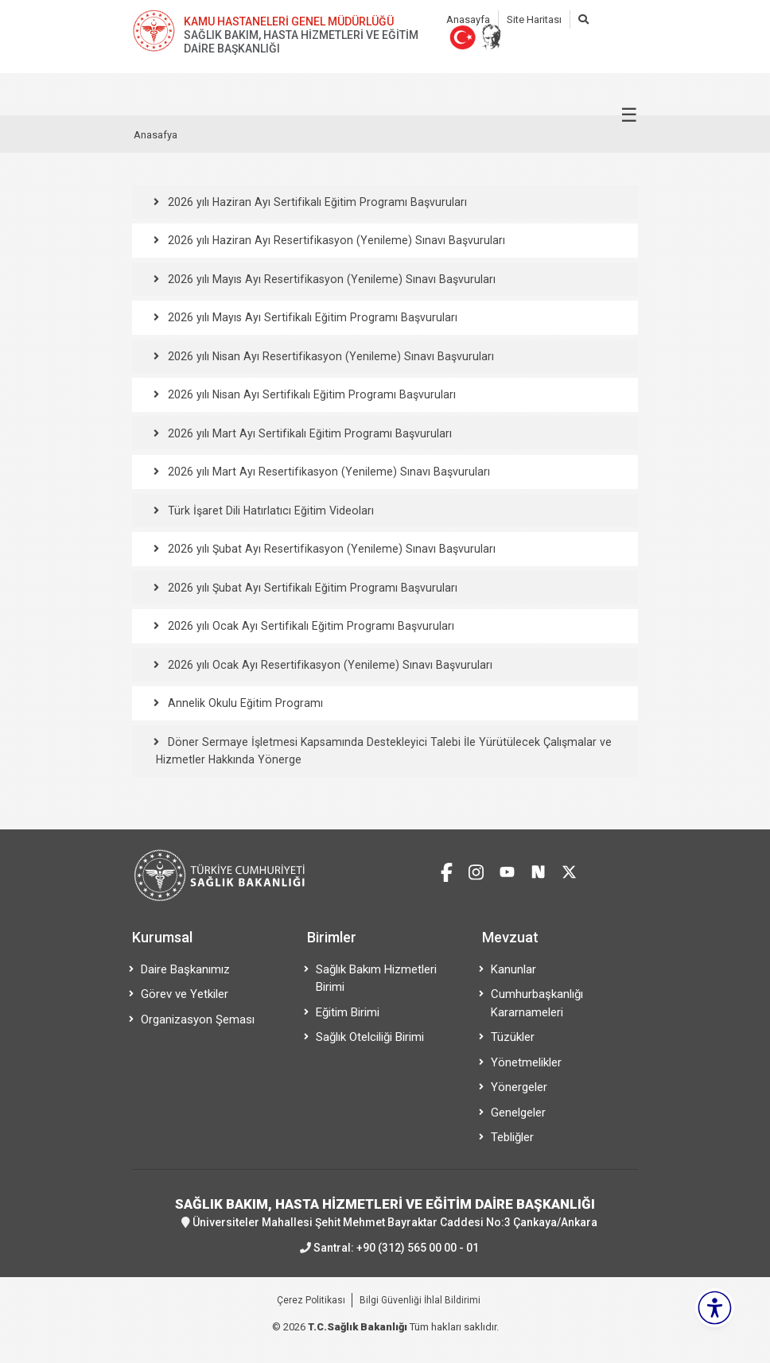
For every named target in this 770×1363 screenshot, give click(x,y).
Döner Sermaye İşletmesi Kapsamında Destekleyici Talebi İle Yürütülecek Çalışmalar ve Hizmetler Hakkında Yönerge (379, 751)
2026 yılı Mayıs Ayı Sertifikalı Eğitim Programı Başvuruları (309, 317)
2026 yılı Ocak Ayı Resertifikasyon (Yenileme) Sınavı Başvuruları (326, 664)
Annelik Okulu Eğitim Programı (244, 703)
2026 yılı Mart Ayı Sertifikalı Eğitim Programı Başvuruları (306, 433)
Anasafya (155, 135)
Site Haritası (534, 19)
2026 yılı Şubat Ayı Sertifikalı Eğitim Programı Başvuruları (309, 587)
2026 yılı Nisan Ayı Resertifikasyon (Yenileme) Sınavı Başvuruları (328, 356)
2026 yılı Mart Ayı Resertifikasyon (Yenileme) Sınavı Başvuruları (326, 471)
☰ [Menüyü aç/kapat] (629, 115)
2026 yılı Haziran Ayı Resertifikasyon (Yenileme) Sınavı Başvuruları (333, 240)
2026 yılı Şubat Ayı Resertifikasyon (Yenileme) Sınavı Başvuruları (328, 548)
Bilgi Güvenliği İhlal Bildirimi (420, 1300)
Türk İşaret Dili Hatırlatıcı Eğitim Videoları (268, 510)
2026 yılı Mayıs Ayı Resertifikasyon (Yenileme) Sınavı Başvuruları (328, 279)
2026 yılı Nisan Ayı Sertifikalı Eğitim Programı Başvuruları (308, 394)
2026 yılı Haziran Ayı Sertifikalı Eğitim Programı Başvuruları (314, 202)
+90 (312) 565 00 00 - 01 (417, 1247)
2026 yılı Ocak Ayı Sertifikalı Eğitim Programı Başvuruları (307, 625)
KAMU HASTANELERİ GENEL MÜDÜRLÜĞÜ (289, 21)
